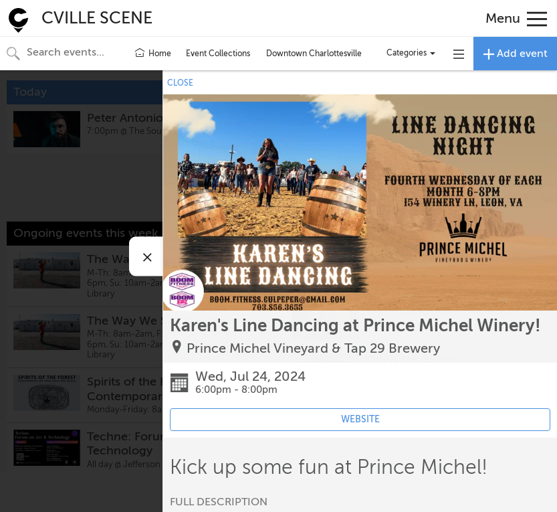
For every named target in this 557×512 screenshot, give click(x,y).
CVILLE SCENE (96, 18)
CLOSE (180, 83)
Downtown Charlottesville (314, 53)
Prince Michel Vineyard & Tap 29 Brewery (313, 348)
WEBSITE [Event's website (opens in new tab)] (360, 419)
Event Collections (218, 53)
